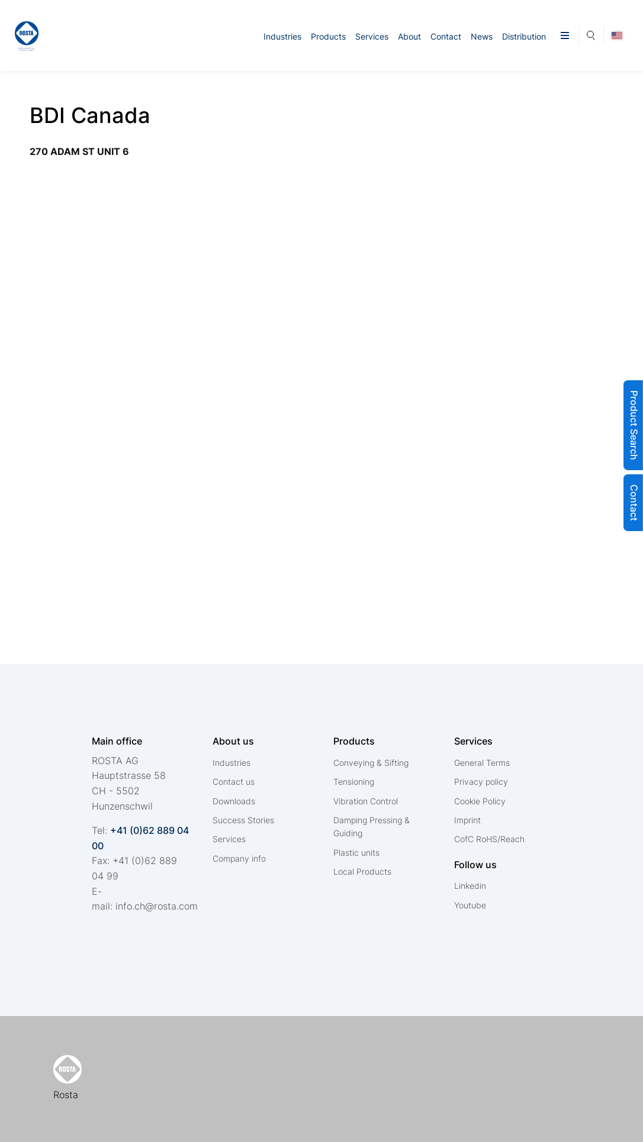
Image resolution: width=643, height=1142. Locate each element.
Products (328, 36)
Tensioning (353, 782)
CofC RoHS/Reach (489, 839)
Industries (282, 36)
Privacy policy (481, 782)
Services (371, 36)
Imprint (467, 820)
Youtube (470, 905)
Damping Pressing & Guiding (371, 826)
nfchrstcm (156, 906)
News (482, 36)
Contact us (234, 782)
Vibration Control (365, 801)
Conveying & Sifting (371, 763)
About (409, 36)
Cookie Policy (480, 801)
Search (591, 33)
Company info (239, 858)
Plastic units (356, 852)
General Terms (482, 763)
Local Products (362, 871)
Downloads (234, 801)
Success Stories (243, 820)
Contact (445, 36)
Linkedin (470, 886)
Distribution (524, 36)
